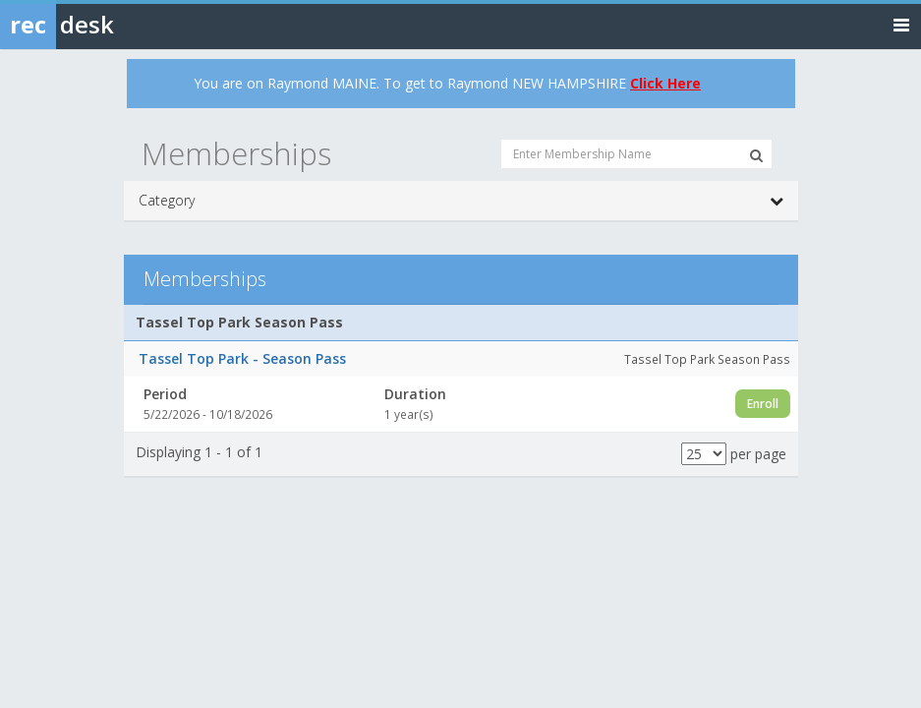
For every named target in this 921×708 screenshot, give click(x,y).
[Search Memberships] (756, 155)
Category (461, 200)
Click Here (665, 83)
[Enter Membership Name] (636, 154)
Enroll (762, 403)
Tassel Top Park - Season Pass (242, 358)
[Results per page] (703, 453)
